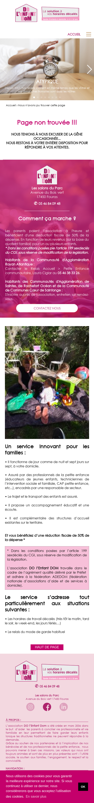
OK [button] (83, 786)
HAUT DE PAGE (47, 647)
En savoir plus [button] (36, 796)
